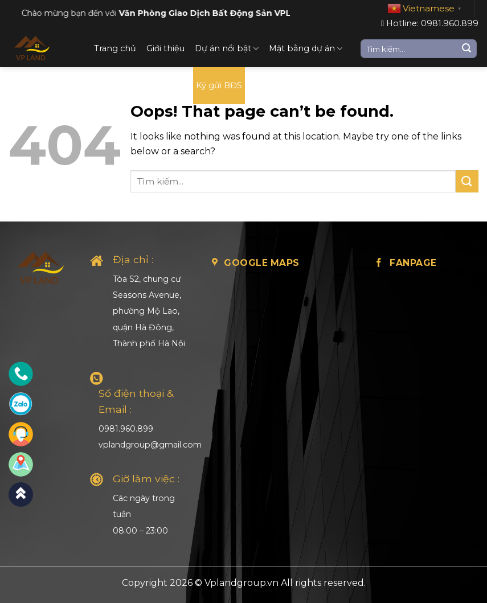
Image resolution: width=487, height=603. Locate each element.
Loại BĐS (121, 85)
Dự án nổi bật (227, 48)
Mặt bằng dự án (305, 48)
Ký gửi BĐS (219, 85)
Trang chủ (115, 48)
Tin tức (168, 85)
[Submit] (466, 49)
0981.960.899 (126, 429)
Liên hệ (270, 85)
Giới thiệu (165, 48)
